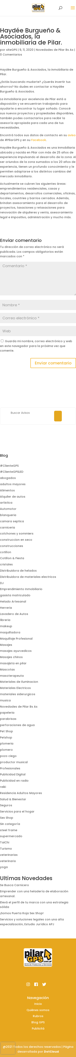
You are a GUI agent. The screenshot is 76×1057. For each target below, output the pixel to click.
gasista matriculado (15, 595)
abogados (8, 478)
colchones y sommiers (16, 534)
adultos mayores (13, 484)
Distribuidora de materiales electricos (28, 577)
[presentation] (8, 1048)
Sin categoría (10, 824)
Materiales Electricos (15, 688)
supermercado (11, 836)
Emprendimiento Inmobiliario (21, 589)
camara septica (12, 521)
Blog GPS (38, 1022)
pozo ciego (8, 756)
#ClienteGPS (9, 466)
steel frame (8, 830)
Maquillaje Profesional (16, 639)
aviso (72, 135)
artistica (6, 503)
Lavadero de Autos (14, 614)
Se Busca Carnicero (14, 885)
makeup (6, 626)
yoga (4, 867)
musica (5, 700)
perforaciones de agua (17, 725)
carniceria (7, 527)
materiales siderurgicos (17, 694)
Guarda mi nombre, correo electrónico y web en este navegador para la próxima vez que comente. (36, 346)
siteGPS (11, 50)
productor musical (14, 762)
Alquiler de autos (12, 497)
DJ (2, 583)
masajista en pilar (13, 663)
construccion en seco (16, 540)
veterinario (8, 861)
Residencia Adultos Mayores (21, 793)
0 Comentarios (11, 55)
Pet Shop (6, 731)
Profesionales (10, 768)
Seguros (6, 805)
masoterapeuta (12, 676)
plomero (6, 750)
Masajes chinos (11, 657)
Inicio (38, 1004)
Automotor (8, 509)
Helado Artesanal (13, 602)
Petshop (6, 737)
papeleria (7, 713)
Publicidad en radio (14, 781)
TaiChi (4, 842)
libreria (5, 620)
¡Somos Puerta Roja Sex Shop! (22, 913)
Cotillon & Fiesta (12, 558)
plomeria (6, 744)
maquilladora (10, 632)
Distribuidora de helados (18, 571)
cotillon (5, 552)
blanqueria (8, 515)
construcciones (11, 546)
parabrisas (8, 719)
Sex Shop (6, 818)
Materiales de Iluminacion (19, 682)
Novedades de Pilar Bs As (54, 50)
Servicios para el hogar (17, 811)
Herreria (6, 608)
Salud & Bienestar (13, 799)
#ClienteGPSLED (11, 472)
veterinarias (9, 855)
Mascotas (7, 669)
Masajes (6, 645)
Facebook (38, 140)
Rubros (38, 1016)
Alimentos (7, 490)
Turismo (6, 849)
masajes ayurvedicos (16, 651)
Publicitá (38, 1029)
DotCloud (51, 1052)
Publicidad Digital (13, 774)
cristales (6, 564)
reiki (3, 787)
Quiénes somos (38, 1010)
